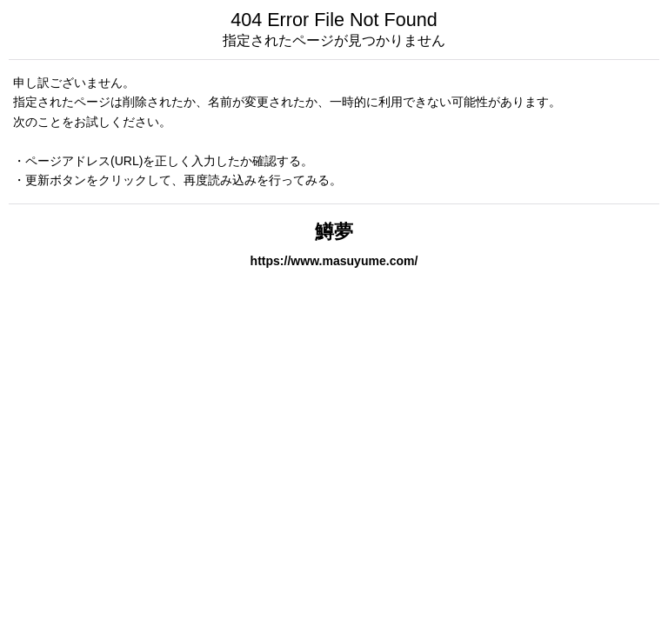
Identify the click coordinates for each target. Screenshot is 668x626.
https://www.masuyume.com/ (334, 261)
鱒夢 (334, 232)
